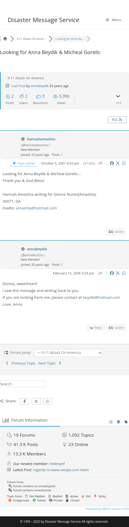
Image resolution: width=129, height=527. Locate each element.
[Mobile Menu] (113, 20)
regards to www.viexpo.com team (61, 469)
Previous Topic (20, 363)
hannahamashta (41, 139)
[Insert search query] (23, 384)
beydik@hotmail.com (101, 297)
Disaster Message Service (43, 19)
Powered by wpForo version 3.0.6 (107, 508)
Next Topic (50, 363)
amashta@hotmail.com (36, 207)
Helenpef (56, 463)
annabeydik (39, 86)
